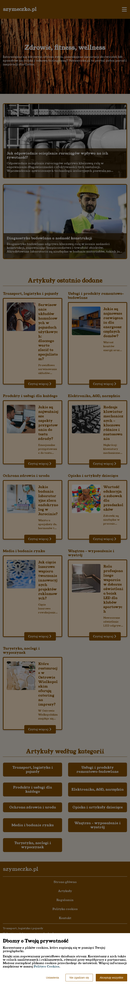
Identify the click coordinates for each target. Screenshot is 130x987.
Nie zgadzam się (79, 977)
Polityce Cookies (46, 966)
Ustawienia (52, 977)
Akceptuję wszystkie (111, 977)
